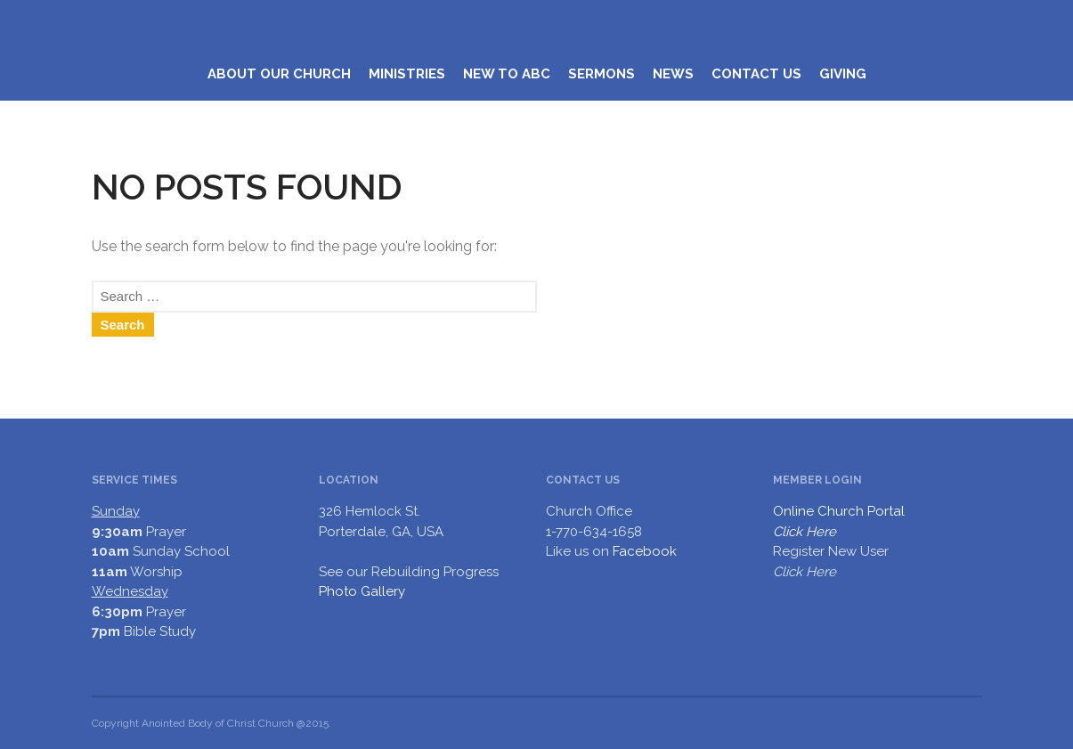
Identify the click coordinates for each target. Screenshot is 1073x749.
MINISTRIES (407, 74)
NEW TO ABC (506, 74)
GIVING (842, 74)
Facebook (645, 551)
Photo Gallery (362, 591)
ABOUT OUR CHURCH (279, 74)
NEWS (673, 74)
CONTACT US (756, 74)
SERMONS (601, 74)
